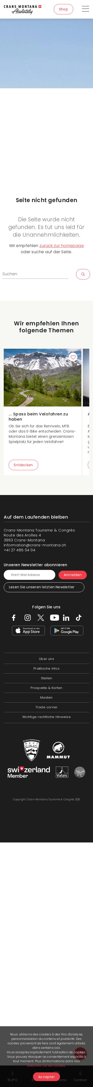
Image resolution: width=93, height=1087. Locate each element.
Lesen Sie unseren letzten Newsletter (42, 587)
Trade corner (46, 707)
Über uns (46, 658)
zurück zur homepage (61, 245)
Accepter (46, 1076)
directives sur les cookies (46, 1065)
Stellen (46, 678)
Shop (63, 9)
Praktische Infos (46, 668)
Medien (46, 697)
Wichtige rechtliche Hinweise (46, 716)
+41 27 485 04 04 (19, 550)
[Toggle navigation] (85, 9)
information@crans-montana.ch (35, 545)
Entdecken (23, 465)
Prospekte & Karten (46, 687)
